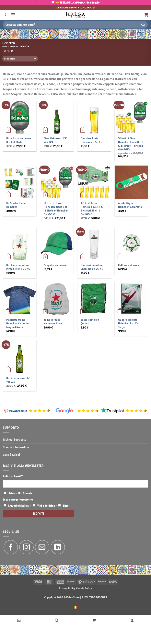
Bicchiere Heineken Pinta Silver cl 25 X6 (18, 267)
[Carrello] (94, 620)
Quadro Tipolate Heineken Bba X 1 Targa (128, 323)
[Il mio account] (132, 620)
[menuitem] (75, 607)
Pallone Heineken (128, 265)
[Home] (19, 620)
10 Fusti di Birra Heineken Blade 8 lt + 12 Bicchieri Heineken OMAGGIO (56, 208)
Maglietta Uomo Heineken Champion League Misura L (18, 323)
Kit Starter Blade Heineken (16, 205)
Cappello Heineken (55, 265)
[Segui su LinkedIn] (58, 547)
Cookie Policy (84, 588)
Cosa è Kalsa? (11, 455)
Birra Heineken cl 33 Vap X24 (55, 140)
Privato (12, 493)
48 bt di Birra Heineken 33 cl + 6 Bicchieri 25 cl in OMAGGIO (92, 208)
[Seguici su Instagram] (26, 547)
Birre (65, 505)
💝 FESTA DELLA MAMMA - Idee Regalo (76, 2)
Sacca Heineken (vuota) (90, 321)
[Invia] (143, 24)
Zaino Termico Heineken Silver (53, 321)
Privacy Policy (67, 588)
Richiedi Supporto (14, 439)
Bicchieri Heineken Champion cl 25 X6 (92, 267)
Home (4, 46)
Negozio (14, 46)
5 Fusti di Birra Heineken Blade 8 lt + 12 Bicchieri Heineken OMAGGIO (131, 143)
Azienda (27, 493)
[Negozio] (57, 620)
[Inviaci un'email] (42, 547)
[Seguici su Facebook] (11, 547)
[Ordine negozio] (20, 58)
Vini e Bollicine (46, 505)
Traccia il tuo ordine (16, 447)
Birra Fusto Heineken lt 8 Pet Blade (18, 140)
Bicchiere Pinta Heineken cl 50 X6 (91, 140)
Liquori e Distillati (18, 505)
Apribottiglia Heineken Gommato (130, 205)
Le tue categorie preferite (18, 499)
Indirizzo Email (13, 476)
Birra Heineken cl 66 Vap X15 (18, 380)
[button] (12, 14)
